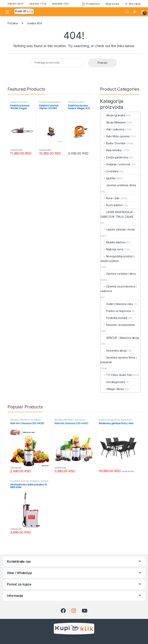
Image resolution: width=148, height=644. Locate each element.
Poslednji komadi (113, 317)
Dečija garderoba (114, 157)
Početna (13, 23)
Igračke (108, 178)
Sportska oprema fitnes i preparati (118, 360)
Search (127, 12)
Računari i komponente (117, 324)
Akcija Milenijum (113, 122)
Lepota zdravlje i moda (117, 229)
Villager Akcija (112, 389)
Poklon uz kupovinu (115, 311)
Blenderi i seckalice (30, 419)
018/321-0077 (16, 3)
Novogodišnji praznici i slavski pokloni (117, 259)
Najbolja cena (111, 249)
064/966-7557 (60, 3)
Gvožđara (109, 171)
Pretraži (102, 62)
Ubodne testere (76, 102)
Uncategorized (112, 382)
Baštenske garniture (109, 419)
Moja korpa (112, 3)
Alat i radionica (112, 129)
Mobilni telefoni (112, 242)
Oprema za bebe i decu (118, 273)
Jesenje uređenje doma (118, 185)
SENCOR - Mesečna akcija (119, 337)
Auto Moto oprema (115, 136)
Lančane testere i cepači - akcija (19, 103)
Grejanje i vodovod (115, 164)
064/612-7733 (37, 3)
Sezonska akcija (113, 350)
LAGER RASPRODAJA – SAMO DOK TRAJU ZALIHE (117, 214)
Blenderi (14, 419)
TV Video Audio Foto (116, 374)
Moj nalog (132, 3)
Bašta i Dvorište (112, 143)
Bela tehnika (110, 150)
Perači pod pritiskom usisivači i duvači (50, 103)
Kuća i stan (109, 198)
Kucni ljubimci (111, 205)
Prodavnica (91, 3)
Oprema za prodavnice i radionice (118, 289)
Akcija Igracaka (112, 115)
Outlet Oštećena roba (116, 304)
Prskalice (35, 481)
